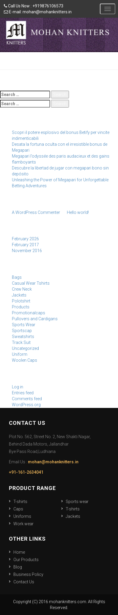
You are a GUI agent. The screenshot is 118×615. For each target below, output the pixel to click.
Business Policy (28, 574)
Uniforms (22, 516)
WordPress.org (26, 404)
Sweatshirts (23, 336)
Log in (17, 387)
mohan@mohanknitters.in (53, 461)
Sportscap (22, 330)
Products (20, 307)
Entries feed (23, 392)
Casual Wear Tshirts (31, 283)
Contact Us (23, 581)
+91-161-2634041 (26, 472)
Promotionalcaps (28, 312)
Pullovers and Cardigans (35, 318)
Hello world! (78, 212)
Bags (17, 277)
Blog (17, 567)
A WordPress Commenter (36, 212)
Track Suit (21, 342)
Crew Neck (22, 289)
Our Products (26, 559)
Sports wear (77, 501)
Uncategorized (25, 348)
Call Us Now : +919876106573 (33, 6)
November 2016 (27, 250)
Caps (18, 509)
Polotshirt (21, 301)
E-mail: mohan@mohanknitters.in (38, 11)
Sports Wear (23, 324)
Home (19, 552)
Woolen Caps (24, 360)
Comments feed (27, 398)
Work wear (23, 523)
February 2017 (25, 244)
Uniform (19, 354)
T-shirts (20, 501)
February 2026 (25, 238)
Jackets (19, 295)
